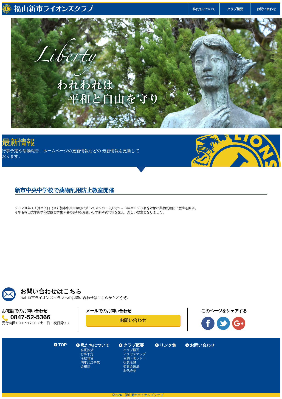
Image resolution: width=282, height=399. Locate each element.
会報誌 (85, 366)
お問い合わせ (266, 9)
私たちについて (95, 345)
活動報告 (87, 358)
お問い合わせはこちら (51, 291)
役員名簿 (129, 362)
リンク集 (168, 345)
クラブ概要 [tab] (235, 9)
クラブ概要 (133, 345)
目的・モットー (134, 358)
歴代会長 (129, 370)
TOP (62, 345)
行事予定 (87, 354)
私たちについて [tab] (204, 9)
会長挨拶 (87, 350)
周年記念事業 (90, 362)
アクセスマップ (134, 354)
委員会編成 (131, 366)
